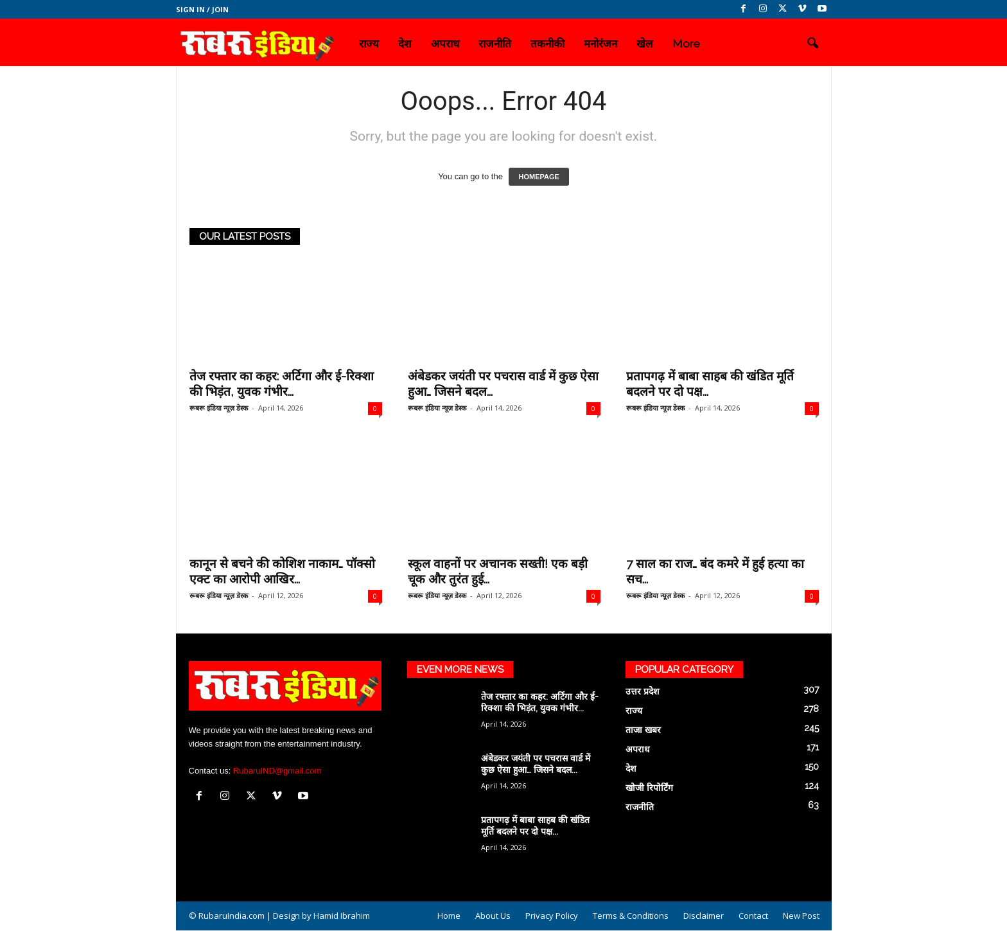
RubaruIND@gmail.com (277, 771)
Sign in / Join (202, 9)
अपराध (445, 43)
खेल (644, 43)
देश (405, 43)
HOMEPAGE (538, 177)
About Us (493, 915)
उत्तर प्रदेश (643, 691)
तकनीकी (547, 43)
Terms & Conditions (631, 915)
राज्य (369, 43)
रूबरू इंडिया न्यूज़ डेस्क (218, 407)
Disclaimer (703, 915)
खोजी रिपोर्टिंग (649, 788)
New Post (801, 915)
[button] (812, 44)
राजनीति (494, 43)
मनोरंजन (600, 43)
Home (448, 915)
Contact (753, 915)
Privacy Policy (551, 915)
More (686, 43)
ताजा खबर (643, 730)
